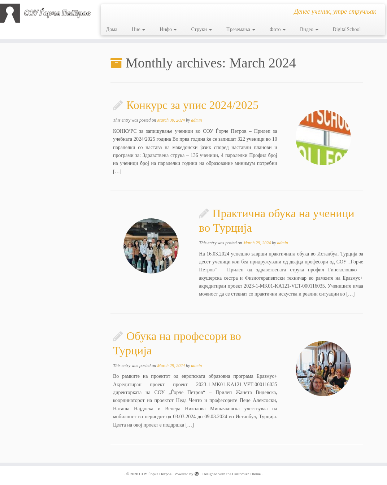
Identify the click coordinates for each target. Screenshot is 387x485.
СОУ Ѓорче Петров (155, 474)
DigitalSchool (347, 29)
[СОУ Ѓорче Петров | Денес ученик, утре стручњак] (45, 13)
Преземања (240, 29)
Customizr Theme (246, 474)
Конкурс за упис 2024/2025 (192, 105)
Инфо (168, 29)
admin (196, 120)
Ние (138, 29)
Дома (111, 29)
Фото (278, 29)
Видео (309, 29)
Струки (201, 29)
